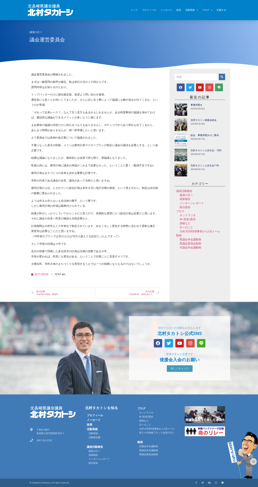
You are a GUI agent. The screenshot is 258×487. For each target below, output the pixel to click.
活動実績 (191, 10)
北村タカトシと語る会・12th (206, 150)
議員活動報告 (184, 191)
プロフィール (149, 10)
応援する (221, 10)
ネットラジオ (188, 215)
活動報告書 (94, 437)
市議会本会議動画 (190, 247)
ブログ (207, 10)
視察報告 (185, 199)
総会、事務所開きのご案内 (205, 135)
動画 (179, 235)
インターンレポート (192, 203)
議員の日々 (36, 32)
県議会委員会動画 (190, 243)
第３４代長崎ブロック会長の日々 (157, 432)
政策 (178, 10)
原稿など (185, 223)
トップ (134, 10)
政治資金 (185, 207)
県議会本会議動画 (190, 239)
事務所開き (196, 105)
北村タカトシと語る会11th (205, 165)
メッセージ (166, 10)
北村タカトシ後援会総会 (204, 120)
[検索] (222, 77)
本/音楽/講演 (187, 219)
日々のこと (186, 227)
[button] (180, 368)
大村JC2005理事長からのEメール (200, 231)
